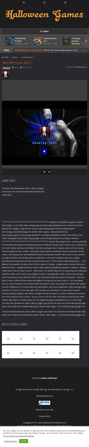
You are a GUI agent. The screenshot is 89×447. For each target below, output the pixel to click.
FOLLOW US (65, 2)
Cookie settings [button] (10, 441)
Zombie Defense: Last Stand (28, 50)
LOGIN (24, 2)
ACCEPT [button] (24, 441)
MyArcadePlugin (49, 378)
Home (6, 57)
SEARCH (44, 2)
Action (14, 57)
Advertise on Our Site (44, 409)
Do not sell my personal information (18, 436)
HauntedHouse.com (44, 396)
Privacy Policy (44, 416)
